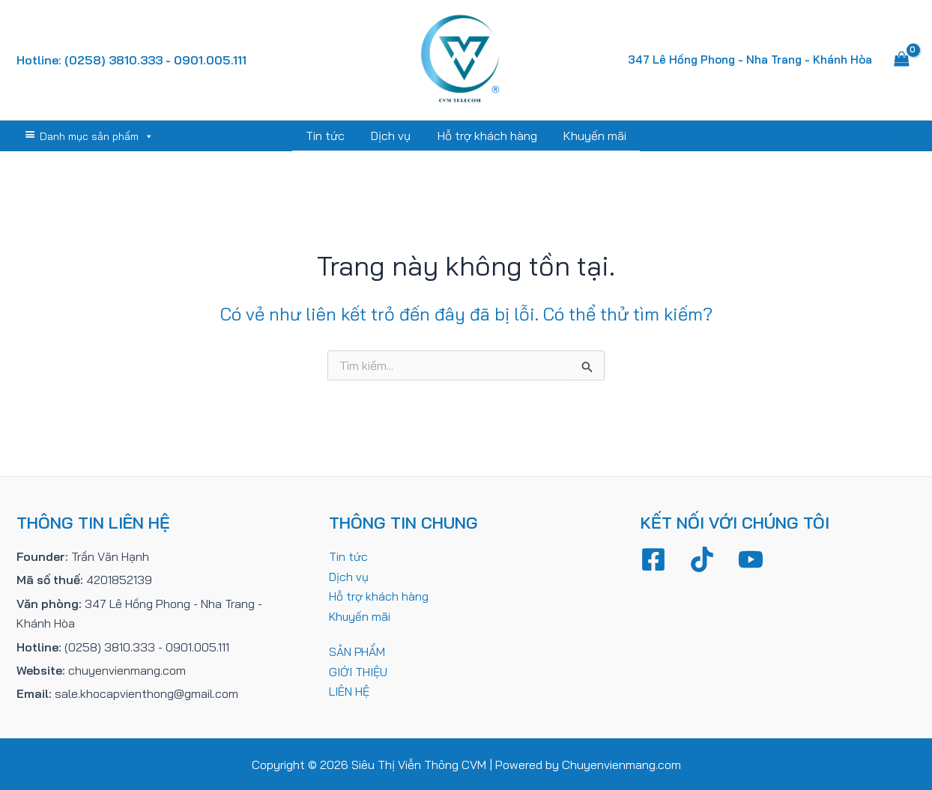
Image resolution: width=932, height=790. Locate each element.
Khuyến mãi (591, 135)
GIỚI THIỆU (358, 669)
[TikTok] (702, 558)
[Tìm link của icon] (909, 135)
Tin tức (328, 135)
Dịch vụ (392, 135)
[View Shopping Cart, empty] (901, 59)
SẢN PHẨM (357, 649)
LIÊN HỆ (349, 689)
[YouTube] (750, 558)
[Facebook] (653, 558)
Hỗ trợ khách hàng (486, 135)
